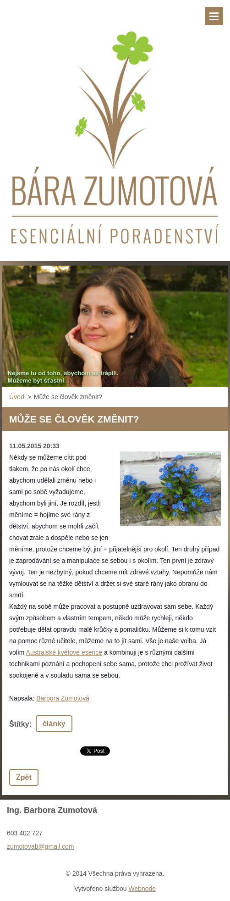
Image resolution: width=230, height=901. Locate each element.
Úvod (16, 396)
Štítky (19, 724)
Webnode (142, 888)
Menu (214, 16)
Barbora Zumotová (62, 698)
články (54, 724)
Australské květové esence (64, 652)
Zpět (24, 777)
